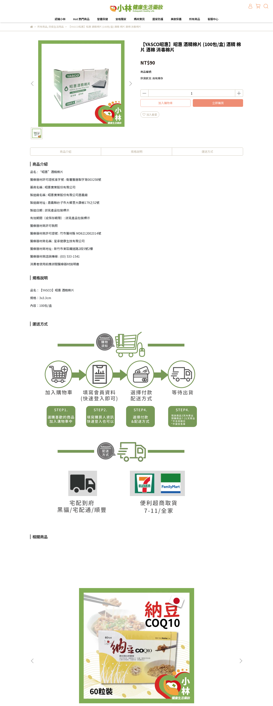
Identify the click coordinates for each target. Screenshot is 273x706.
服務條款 (85, 664)
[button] (130, 83)
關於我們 (85, 641)
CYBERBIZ (137, 696)
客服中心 (213, 19)
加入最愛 (150, 114)
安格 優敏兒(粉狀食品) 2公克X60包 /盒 (214, 594)
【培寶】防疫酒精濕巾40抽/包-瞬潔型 (162, 594)
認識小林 (60, 19)
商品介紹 (65, 151)
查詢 (82, 635)
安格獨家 (120, 19)
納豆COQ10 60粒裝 (59, 592)
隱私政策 (85, 658)
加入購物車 (165, 103)
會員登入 (85, 652)
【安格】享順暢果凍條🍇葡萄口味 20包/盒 (110, 594)
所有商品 (194, 19)
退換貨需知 (86, 646)
